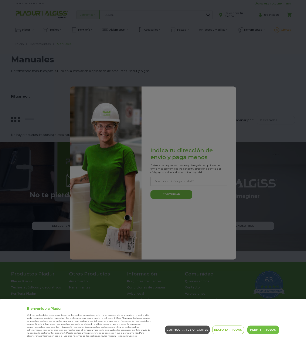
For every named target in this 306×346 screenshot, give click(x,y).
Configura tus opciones (187, 329)
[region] (153, 322)
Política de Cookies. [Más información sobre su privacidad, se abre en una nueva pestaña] (127, 335)
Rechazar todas (228, 329)
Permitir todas (263, 329)
